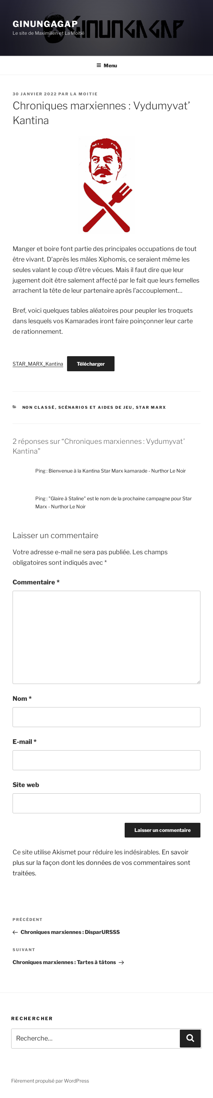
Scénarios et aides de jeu (95, 407)
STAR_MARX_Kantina (38, 364)
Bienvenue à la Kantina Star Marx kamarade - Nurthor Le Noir (117, 471)
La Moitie (84, 94)
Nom (22, 698)
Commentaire (36, 582)
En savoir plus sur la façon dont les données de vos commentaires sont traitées (101, 862)
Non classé (38, 407)
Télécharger (91, 364)
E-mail (25, 741)
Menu (106, 65)
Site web (26, 784)
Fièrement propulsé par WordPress (50, 1081)
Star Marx (151, 407)
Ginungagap (45, 24)
